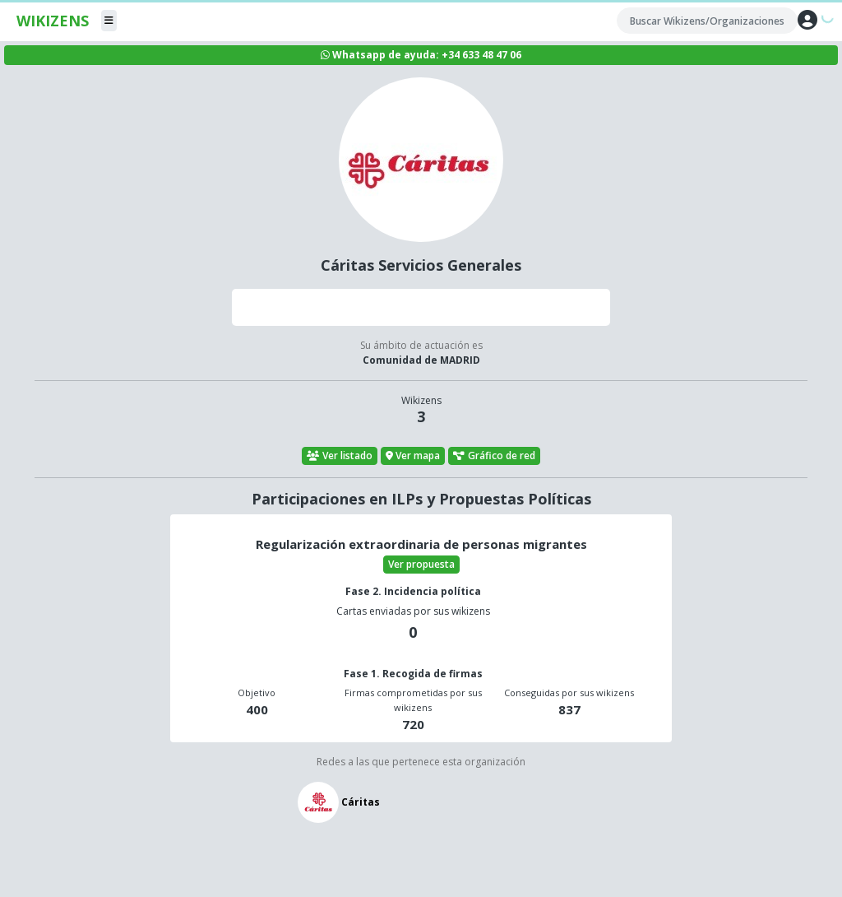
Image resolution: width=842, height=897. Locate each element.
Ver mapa (413, 455)
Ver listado (339, 455)
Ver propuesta (421, 564)
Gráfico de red (494, 455)
